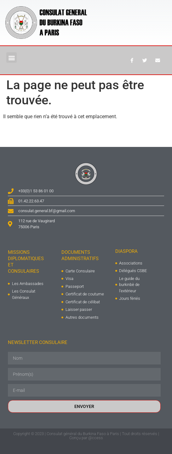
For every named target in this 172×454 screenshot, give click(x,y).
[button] (11, 57)
